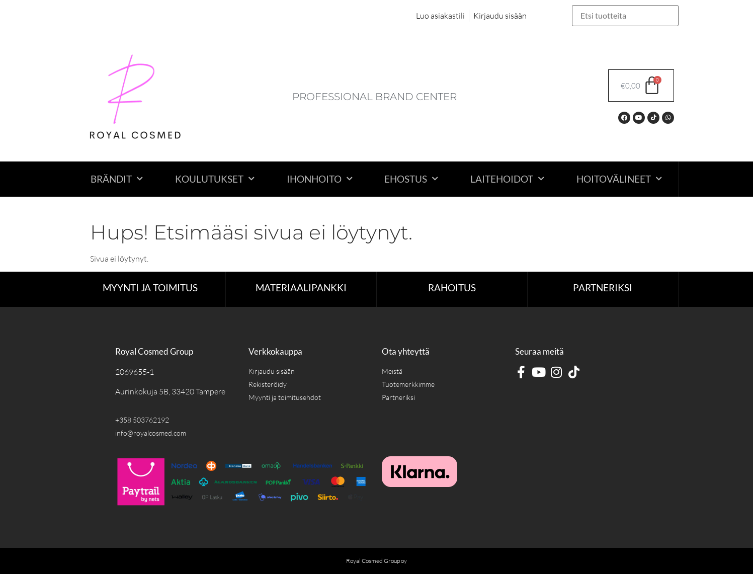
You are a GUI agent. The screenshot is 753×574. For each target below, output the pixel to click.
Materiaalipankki (301, 287)
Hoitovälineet (619, 179)
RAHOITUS (452, 287)
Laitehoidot (507, 179)
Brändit (117, 179)
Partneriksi (602, 287)
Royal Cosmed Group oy (376, 560)
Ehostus (411, 179)
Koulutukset (215, 179)
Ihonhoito (320, 179)
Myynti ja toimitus (150, 287)
